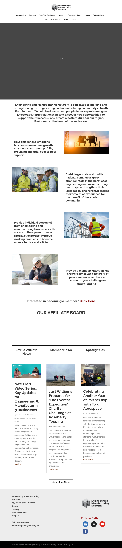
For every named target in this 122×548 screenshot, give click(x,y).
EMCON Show (98, 15)
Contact (74, 19)
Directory (32, 15)
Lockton (17, 421)
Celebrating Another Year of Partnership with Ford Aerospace (95, 400)
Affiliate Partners (51, 19)
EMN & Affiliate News (28, 414)
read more (19, 464)
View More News (61, 482)
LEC (72, 544)
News (60, 15)
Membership (21, 15)
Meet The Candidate (47, 15)
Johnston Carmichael (29, 418)
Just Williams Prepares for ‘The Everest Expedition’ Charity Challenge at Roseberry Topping (60, 406)
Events (87, 15)
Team (65, 19)
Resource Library (74, 15)
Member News (60, 426)
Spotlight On (94, 413)
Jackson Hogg (19, 418)
